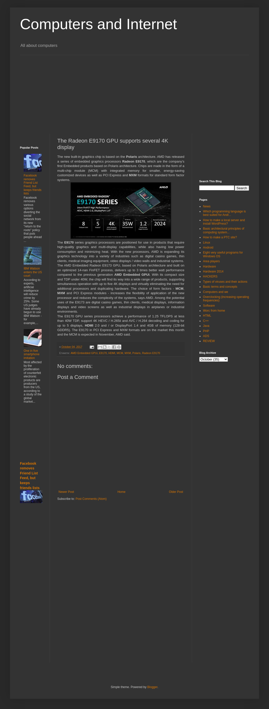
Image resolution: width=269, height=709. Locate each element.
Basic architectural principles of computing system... (223, 230)
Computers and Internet (98, 24)
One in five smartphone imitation (31, 354)
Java (206, 326)
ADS (206, 336)
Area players (211, 261)
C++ (206, 321)
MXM (128, 353)
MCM (120, 353)
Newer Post (66, 492)
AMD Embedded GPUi (84, 353)
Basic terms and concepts (220, 286)
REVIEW (209, 341)
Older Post (176, 492)
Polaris (137, 353)
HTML (207, 315)
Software (209, 305)
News (206, 206)
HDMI (111, 353)
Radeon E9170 (151, 353)
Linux (206, 242)
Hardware (209, 266)
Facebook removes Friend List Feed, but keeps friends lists (32, 184)
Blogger (152, 687)
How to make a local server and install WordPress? (224, 221)
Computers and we (215, 292)
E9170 (103, 353)
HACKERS (210, 276)
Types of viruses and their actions (225, 281)
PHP (206, 331)
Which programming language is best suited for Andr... (224, 213)
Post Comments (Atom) (91, 499)
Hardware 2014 (213, 271)
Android (208, 247)
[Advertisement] (120, 90)
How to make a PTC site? (220, 237)
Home (122, 492)
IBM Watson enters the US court (33, 272)
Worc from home (214, 310)
